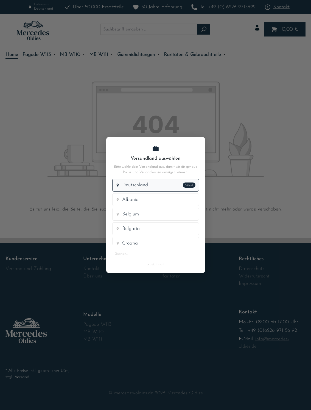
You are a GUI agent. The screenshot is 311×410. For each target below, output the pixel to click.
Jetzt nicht (155, 263)
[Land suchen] (155, 253)
